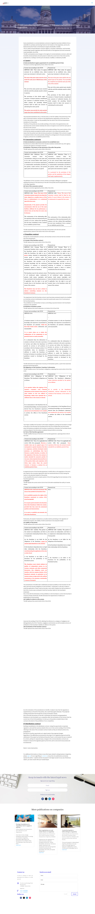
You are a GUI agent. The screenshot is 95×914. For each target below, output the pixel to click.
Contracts (40, 29)
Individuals (53, 836)
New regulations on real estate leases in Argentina (46, 831)
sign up (29, 756)
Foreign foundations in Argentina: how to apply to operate (24, 825)
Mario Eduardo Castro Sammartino (22, 29)
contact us (44, 756)
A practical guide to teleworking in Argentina (69, 831)
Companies (36, 29)
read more (18, 845)
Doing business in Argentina (47, 29)
